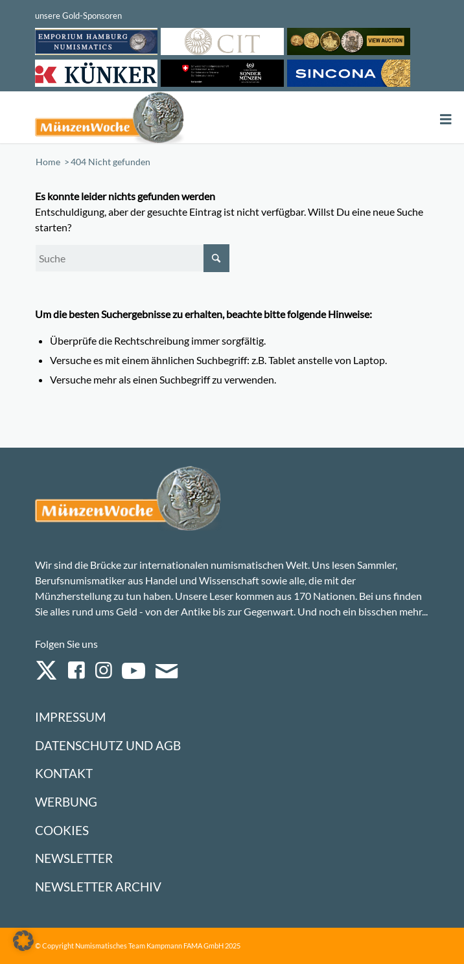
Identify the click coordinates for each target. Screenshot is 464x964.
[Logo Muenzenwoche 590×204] (153, 117)
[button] (23, 940)
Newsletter (74, 858)
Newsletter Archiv (98, 886)
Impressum (70, 716)
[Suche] (132, 258)
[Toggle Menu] (446, 119)
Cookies (62, 830)
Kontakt (64, 773)
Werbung (66, 801)
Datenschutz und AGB (108, 745)
